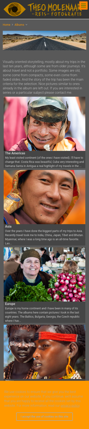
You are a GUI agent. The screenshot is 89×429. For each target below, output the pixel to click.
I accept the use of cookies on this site (44, 416)
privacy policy (70, 405)
